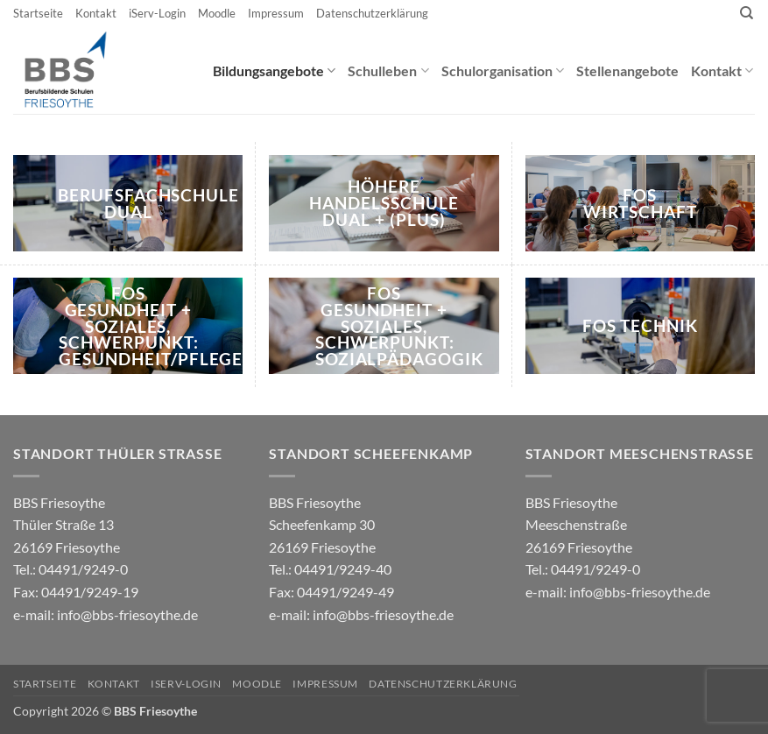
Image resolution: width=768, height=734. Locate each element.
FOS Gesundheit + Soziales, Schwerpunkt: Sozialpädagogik (399, 326)
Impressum (276, 13)
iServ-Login (157, 13)
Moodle (217, 13)
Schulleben (388, 70)
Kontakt (95, 13)
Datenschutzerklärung (372, 13)
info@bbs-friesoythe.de (127, 614)
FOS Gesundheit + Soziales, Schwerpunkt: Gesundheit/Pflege (151, 326)
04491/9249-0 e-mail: (75, 591)
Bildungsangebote (274, 70)
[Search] (746, 13)
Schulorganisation (502, 70)
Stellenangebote (627, 70)
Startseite (38, 13)
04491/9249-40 (342, 569)
